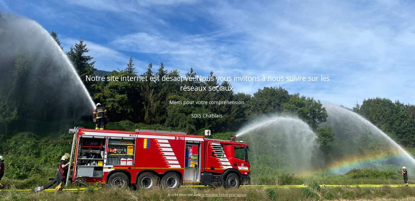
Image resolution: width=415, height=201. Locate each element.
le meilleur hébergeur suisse (224, 194)
